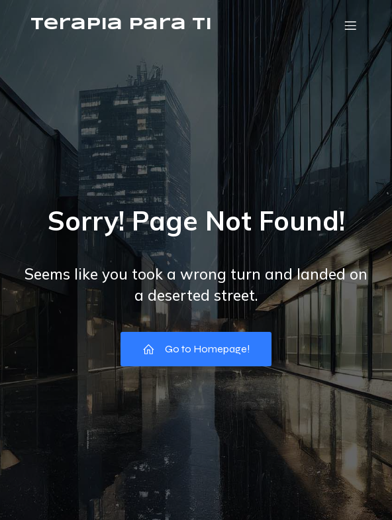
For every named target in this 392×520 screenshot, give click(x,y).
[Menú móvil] (350, 25)
